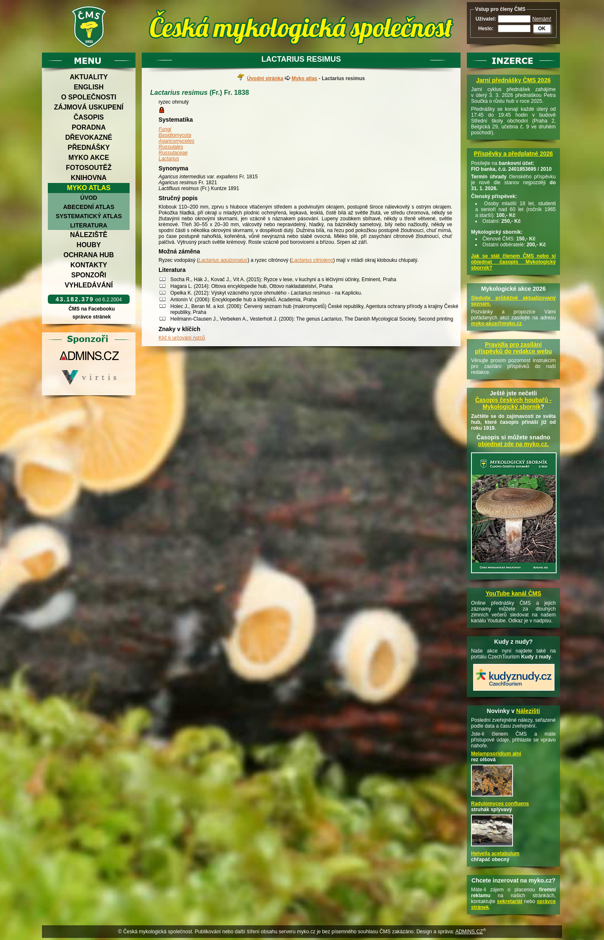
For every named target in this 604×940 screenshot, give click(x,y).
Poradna (89, 127)
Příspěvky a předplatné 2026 (513, 153)
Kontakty (88, 265)
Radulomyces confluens (500, 804)
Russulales (171, 147)
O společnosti (89, 97)
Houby (89, 244)
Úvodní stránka (265, 78)
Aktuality (89, 77)
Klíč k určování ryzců (182, 338)
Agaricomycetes (176, 141)
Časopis (88, 117)
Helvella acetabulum (495, 853)
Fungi (165, 129)
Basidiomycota (175, 135)
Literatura (88, 225)
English (89, 87)
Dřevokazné (88, 137)
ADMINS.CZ (469, 932)
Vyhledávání (89, 285)
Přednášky (88, 147)
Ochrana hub (88, 254)
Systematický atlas (89, 216)
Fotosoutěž (89, 167)
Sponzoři (89, 275)
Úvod (88, 197)
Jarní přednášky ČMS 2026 (513, 80)
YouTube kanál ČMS (514, 593)
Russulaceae (173, 153)
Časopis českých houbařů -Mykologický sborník (513, 403)
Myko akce (88, 157)
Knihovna (89, 177)
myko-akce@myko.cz (496, 323)
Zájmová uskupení (88, 107)
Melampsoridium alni (496, 754)
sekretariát (510, 901)
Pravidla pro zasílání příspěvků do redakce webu (513, 348)
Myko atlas (89, 187)
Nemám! (541, 19)
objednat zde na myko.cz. (513, 444)
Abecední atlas (88, 207)
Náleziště (88, 234)
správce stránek (91, 317)
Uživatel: (486, 19)
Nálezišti (528, 711)
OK (542, 28)
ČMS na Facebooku (91, 309)
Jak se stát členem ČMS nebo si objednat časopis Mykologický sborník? (513, 262)
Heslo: (486, 28)
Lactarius (169, 159)
